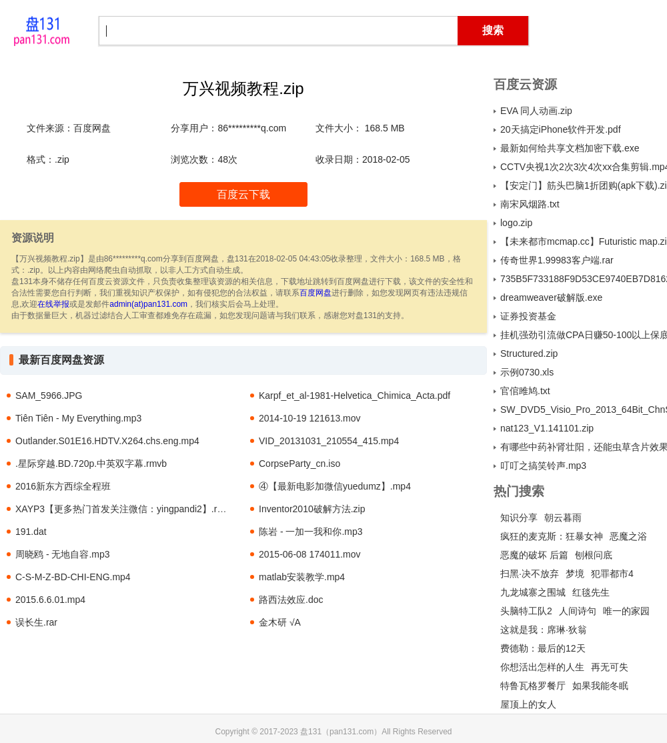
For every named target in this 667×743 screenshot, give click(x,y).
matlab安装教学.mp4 (302, 577)
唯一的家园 (626, 611)
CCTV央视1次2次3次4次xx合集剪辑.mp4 (583, 166)
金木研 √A (280, 622)
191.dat (31, 531)
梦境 (575, 573)
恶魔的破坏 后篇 (534, 555)
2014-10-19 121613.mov (310, 418)
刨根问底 (593, 555)
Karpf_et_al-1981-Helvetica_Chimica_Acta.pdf (354, 395)
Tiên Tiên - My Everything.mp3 (78, 418)
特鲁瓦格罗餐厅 (533, 685)
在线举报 (53, 304)
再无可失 (609, 667)
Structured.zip (529, 353)
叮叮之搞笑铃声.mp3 (543, 465)
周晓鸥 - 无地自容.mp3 (62, 554)
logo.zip (516, 222)
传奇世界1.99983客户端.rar (557, 260)
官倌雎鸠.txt (525, 391)
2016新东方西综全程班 (63, 486)
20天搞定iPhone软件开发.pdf (560, 129)
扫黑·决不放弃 (529, 573)
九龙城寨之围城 (533, 592)
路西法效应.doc (291, 599)
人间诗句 (577, 611)
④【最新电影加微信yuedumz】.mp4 (335, 486)
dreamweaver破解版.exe (551, 297)
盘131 (41, 30)
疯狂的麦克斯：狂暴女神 (551, 536)
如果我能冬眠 (600, 685)
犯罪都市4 (612, 573)
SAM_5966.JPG (48, 395)
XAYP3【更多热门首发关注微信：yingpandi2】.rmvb (125, 509)
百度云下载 (243, 194)
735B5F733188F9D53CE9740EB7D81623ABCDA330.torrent (583, 278)
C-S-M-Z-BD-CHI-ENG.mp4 (73, 577)
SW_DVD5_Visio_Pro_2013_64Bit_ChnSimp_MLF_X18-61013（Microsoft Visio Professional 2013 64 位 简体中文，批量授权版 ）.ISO (583, 409)
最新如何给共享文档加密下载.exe (569, 148)
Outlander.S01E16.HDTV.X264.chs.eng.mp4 (107, 441)
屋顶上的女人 (528, 704)
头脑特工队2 (526, 611)
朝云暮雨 (563, 517)
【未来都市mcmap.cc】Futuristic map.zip (583, 241)
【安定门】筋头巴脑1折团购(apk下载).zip (583, 185)
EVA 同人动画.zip (536, 110)
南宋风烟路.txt (530, 204)
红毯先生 (591, 592)
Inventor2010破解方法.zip (312, 509)
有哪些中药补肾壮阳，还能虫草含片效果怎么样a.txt (583, 447)
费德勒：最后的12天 (543, 648)
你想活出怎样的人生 (542, 667)
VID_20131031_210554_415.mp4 (329, 441)
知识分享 (519, 517)
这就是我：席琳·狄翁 (543, 629)
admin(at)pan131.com (148, 304)
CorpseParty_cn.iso (299, 463)
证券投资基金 (528, 316)
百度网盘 (315, 292)
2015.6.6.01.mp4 (50, 599)
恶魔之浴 (628, 536)
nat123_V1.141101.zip (547, 428)
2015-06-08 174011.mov (310, 554)
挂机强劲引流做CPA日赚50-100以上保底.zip (583, 334)
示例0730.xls (527, 372)
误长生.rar (36, 622)
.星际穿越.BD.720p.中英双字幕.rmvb (91, 463)
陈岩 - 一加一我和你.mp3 (311, 531)
